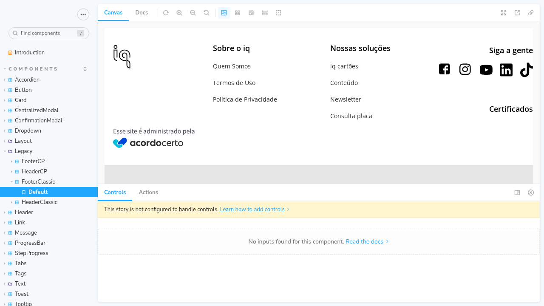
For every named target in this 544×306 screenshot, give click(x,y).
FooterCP (28, 161)
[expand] (85, 69)
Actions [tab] (148, 192)
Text (15, 284)
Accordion (22, 80)
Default (34, 192)
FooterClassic (33, 182)
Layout (18, 141)
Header (18, 212)
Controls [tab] (115, 192)
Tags (15, 274)
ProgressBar (24, 243)
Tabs (15, 263)
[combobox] (48, 33)
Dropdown (22, 131)
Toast (16, 294)
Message (20, 233)
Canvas (113, 13)
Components (31, 69)
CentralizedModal (31, 110)
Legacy (18, 151)
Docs (141, 13)
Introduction (26, 53)
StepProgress (26, 253)
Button (18, 90)
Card (15, 100)
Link (14, 223)
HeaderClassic (34, 202)
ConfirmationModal (33, 121)
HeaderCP (29, 172)
